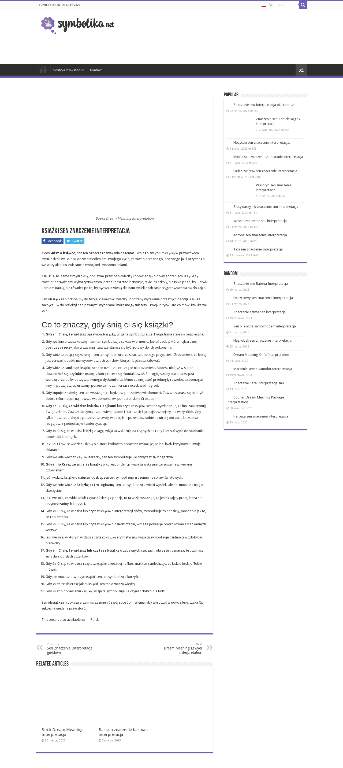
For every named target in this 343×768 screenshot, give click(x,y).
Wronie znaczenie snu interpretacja (260, 221)
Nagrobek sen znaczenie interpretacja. (262, 340)
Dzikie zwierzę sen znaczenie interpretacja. (265, 171)
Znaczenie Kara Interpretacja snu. (259, 383)
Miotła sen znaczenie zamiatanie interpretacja (268, 157)
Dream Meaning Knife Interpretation (261, 355)
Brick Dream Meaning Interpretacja (62, 684)
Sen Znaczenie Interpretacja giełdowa (74, 649)
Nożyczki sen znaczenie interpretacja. (261, 143)
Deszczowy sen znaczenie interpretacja (263, 298)
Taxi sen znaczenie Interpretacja (258, 249)
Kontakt (96, 70)
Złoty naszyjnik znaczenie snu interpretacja (265, 207)
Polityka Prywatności (68, 70)
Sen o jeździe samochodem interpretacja (264, 326)
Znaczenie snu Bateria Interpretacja (260, 284)
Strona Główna (43, 69)
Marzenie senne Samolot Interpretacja (262, 369)
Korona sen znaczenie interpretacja (260, 235)
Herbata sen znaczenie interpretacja (260, 416)
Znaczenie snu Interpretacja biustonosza (264, 105)
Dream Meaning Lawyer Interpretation (174, 649)
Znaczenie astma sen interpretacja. (259, 312)
